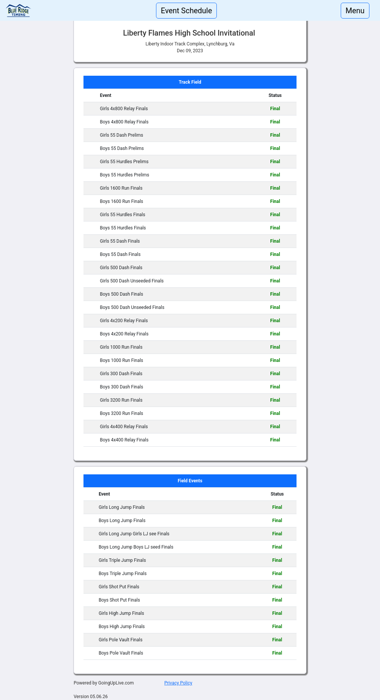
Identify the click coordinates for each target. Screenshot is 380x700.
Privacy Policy (178, 683)
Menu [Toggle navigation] (355, 10)
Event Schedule (186, 10)
